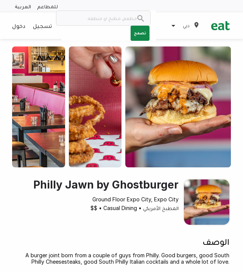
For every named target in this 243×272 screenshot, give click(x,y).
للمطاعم (47, 6)
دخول (18, 25)
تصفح (140, 33)
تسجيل (42, 25)
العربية (23, 6)
